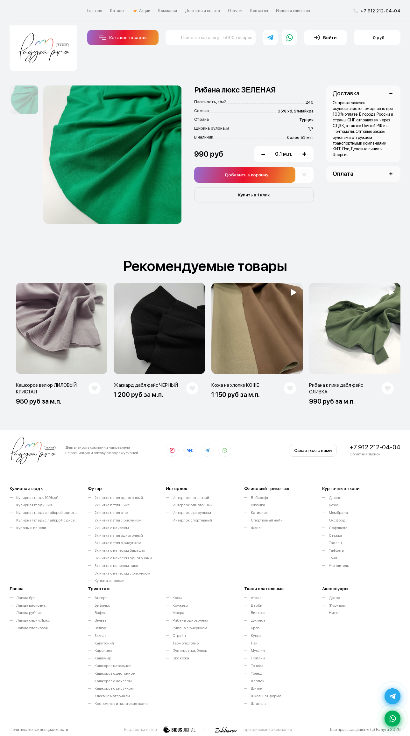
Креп (255, 628)
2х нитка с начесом (112, 528)
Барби (256, 605)
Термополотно (186, 643)
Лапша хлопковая (32, 628)
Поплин (258, 658)
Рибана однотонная (190, 620)
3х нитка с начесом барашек (120, 550)
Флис (256, 528)
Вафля (100, 612)
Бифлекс (102, 605)
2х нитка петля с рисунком (118, 520)
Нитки (334, 612)
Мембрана (338, 512)
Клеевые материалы (112, 696)
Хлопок (257, 681)
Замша (101, 635)
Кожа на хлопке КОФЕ (235, 385)
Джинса (258, 620)
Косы (177, 598)
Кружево (180, 605)
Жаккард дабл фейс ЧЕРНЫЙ (146, 385)
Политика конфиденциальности (39, 729)
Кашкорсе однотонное (115, 673)
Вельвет (101, 620)
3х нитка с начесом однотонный (123, 558)
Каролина (103, 650)
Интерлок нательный (191, 497)
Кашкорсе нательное (113, 666)
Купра (256, 635)
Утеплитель (339, 565)
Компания (167, 10)
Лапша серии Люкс (33, 620)
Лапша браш (27, 598)
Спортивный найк (266, 520)
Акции (141, 10)
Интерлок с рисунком (192, 512)
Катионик (259, 512)
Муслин (258, 650)
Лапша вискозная (31, 605)
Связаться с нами (313, 450)
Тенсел (257, 666)
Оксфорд (337, 520)
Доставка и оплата (202, 10)
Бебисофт (259, 497)
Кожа (333, 505)
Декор (334, 598)
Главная (94, 10)
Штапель (258, 703)
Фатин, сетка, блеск (190, 650)
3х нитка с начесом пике (116, 565)
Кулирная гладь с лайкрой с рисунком (47, 520)
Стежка (335, 535)
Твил (333, 558)
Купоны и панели (31, 528)
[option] (24, 99)
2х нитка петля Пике (112, 505)
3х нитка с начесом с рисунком (122, 573)
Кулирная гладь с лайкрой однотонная (47, 512)
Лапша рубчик (29, 612)
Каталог (117, 10)
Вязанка (258, 505)
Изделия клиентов (293, 10)
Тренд (256, 673)
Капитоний (104, 643)
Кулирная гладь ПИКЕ (35, 505)
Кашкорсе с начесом (113, 681)
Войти (325, 37)
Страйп (179, 635)
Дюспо (335, 497)
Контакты (259, 10)
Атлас (256, 598)
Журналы (337, 605)
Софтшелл (338, 528)
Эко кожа (181, 658)
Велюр (100, 628)
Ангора (101, 598)
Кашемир (103, 658)
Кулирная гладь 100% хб (37, 497)
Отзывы (235, 10)
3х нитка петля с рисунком (118, 543)
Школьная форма (266, 696)
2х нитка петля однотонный (119, 497)
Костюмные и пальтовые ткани (121, 703)
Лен (254, 643)
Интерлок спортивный (192, 520)
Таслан (335, 543)
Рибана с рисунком (190, 628)
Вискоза (258, 612)
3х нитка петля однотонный (119, 535)
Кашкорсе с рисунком (114, 688)
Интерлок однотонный (193, 505)
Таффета (336, 550)
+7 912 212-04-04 (376, 10)
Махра (178, 612)
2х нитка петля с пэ (111, 512)
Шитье (256, 688)
